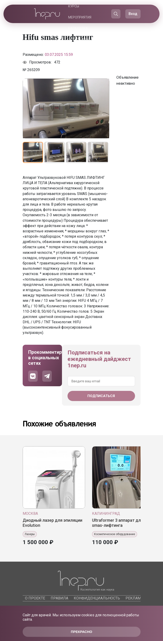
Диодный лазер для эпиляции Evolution (52, 523)
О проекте (35, 598)
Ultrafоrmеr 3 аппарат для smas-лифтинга (117, 523)
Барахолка (78, 28)
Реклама (134, 598)
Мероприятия (79, 17)
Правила (59, 598)
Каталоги (81, 39)
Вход (133, 14)
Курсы (73, 6)
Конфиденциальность (97, 598)
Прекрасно (81, 632)
